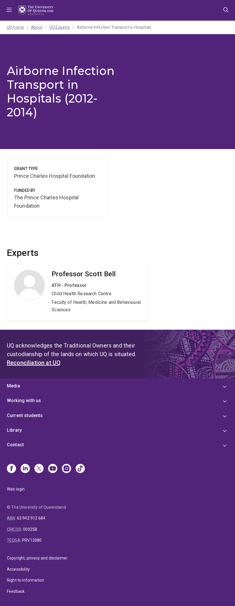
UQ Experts (59, 27)
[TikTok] (80, 469)
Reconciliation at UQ (33, 362)
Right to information (25, 580)
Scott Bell (77, 291)
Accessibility (18, 569)
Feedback (16, 591)
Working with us (24, 400)
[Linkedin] (25, 469)
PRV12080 (32, 540)
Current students (25, 415)
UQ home (15, 27)
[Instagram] (66, 469)
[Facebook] (11, 469)
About (36, 27)
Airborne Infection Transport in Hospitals (114, 27)
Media (13, 386)
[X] (39, 469)
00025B (30, 529)
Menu (9, 10)
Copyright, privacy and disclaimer (37, 558)
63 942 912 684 (31, 518)
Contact (15, 444)
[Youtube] (52, 469)
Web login (16, 489)
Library (14, 430)
